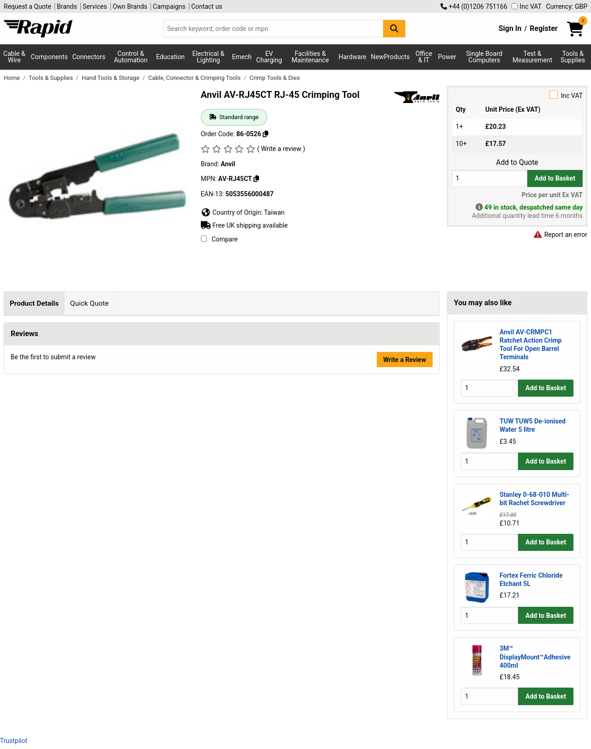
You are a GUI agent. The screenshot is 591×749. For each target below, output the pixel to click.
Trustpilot (13, 740)
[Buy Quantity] (489, 178)
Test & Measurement (532, 57)
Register (543, 28)
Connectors (88, 56)
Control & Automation (131, 57)
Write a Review (404, 531)
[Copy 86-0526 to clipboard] (265, 134)
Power (447, 56)
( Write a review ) (281, 148)
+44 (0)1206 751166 (473, 6)
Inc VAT (527, 6)
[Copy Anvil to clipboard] (256, 178)
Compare (219, 239)
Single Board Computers (484, 57)
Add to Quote (517, 162)
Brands (67, 6)
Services (95, 6)
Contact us (206, 6)
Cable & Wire (14, 57)
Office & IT (424, 57)
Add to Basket (555, 178)
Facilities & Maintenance (310, 57)
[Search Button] (394, 28)
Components (49, 56)
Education (170, 56)
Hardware (352, 56)
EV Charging (269, 57)
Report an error (560, 234)
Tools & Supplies (51, 77)
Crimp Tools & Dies (274, 77)
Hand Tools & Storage (111, 77)
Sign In (510, 28)
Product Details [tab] (34, 303)
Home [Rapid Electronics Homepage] (12, 77)
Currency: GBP (566, 6)
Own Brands (130, 6)
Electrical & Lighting (208, 57)
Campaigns (169, 6)
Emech (242, 56)
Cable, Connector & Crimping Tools (195, 77)
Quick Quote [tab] (89, 303)
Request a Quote (27, 6)
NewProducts (390, 56)
